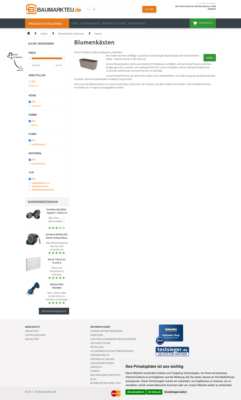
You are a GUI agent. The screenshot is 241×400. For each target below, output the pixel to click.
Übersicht (96, 367)
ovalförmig (39, 144)
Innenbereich (40, 186)
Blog (93, 379)
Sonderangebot (90, 23)
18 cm (36, 105)
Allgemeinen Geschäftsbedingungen (111, 351)
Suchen (149, 9)
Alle (33, 81)
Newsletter (32, 339)
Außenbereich (41, 183)
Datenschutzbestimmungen (106, 331)
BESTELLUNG (97, 347)
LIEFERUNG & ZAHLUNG (114, 23)
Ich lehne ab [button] (154, 392)
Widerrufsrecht (99, 355)
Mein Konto (32, 331)
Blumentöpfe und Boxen (71, 33)
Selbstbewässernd (43, 189)
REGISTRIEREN (210, 4)
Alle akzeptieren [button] (135, 392)
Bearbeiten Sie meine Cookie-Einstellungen (115, 383)
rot (35, 125)
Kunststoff (39, 163)
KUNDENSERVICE (137, 23)
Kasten (98, 33)
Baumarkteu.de (48, 391)
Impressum (96, 335)
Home (75, 23)
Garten (44, 33)
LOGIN (199, 4)
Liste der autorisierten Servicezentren (113, 339)
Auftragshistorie (35, 335)
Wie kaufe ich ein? (100, 343)
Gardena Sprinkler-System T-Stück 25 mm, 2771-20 (56, 213)
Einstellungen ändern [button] (176, 392)
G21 (34, 85)
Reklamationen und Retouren (107, 375)
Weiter (209, 57)
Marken (94, 371)
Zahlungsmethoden (102, 363)
